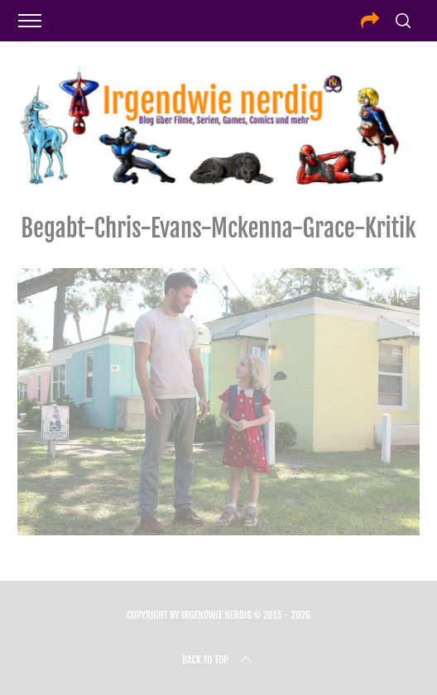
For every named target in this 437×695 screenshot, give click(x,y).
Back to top (218, 660)
